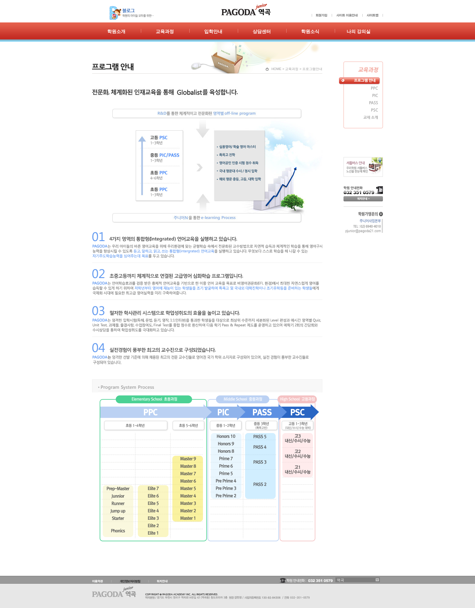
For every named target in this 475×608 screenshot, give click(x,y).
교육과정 (291, 69)
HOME (276, 69)
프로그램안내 (312, 69)
